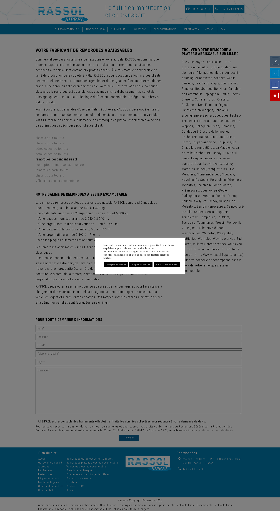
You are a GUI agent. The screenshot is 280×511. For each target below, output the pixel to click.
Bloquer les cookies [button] (140, 264)
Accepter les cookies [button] (116, 264)
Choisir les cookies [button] (167, 264)
